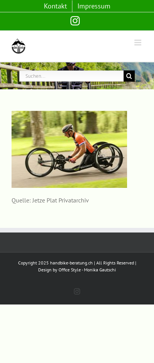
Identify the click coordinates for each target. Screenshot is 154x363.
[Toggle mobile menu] (138, 42)
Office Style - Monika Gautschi (87, 270)
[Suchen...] (71, 76)
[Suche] (129, 76)
